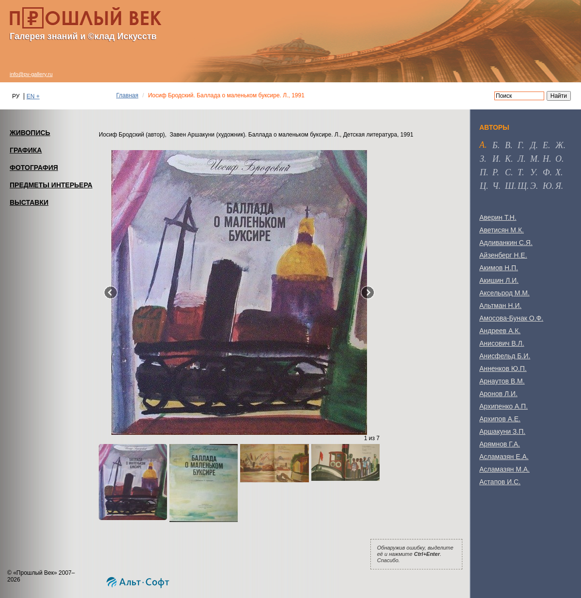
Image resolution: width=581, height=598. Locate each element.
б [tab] (495, 145)
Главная (127, 95)
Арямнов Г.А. (499, 444)
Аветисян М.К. (501, 230)
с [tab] (508, 172)
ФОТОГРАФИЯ (34, 167)
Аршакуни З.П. (502, 431)
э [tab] (533, 186)
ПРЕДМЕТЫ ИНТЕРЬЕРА (51, 185)
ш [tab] (509, 186)
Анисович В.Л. (501, 343)
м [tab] (533, 159)
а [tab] (482, 145)
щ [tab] (522, 186)
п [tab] (483, 172)
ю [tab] (547, 186)
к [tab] (508, 159)
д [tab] (532, 145)
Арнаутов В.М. (502, 381)
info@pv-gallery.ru (31, 74)
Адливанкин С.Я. (506, 242)
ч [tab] (495, 186)
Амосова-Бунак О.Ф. (511, 318)
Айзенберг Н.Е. (503, 255)
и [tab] (495, 159)
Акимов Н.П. (498, 268)
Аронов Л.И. (498, 394)
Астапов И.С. (499, 482)
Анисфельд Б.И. (504, 356)
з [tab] (482, 159)
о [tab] (558, 159)
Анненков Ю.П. (503, 368)
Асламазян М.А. (504, 469)
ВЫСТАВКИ (29, 202)
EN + (33, 96)
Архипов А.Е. (499, 419)
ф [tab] (546, 172)
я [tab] (558, 186)
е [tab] (545, 145)
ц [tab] (483, 186)
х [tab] (558, 172)
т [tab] (520, 172)
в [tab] (507, 145)
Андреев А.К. (499, 331)
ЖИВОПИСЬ (30, 133)
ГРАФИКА (26, 150)
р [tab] (494, 172)
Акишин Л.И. (499, 280)
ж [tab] (559, 145)
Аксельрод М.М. (504, 293)
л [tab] (520, 159)
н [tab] (546, 159)
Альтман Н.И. (500, 305)
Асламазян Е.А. (504, 456)
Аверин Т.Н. (498, 217)
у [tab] (532, 172)
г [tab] (520, 145)
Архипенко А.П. (503, 406)
